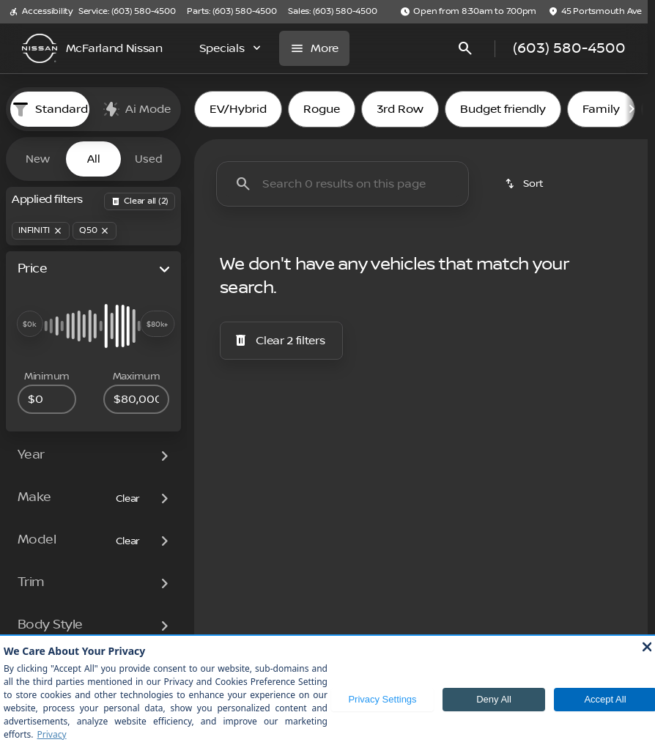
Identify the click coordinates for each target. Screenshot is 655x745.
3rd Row (400, 109)
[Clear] (128, 499)
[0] (47, 399)
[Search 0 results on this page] (342, 184)
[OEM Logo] (39, 48)
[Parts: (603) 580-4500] (231, 12)
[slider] (29, 324)
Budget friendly (503, 109)
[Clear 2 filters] (281, 341)
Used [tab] (149, 159)
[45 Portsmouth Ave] (595, 12)
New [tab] (38, 159)
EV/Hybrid (238, 109)
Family (601, 109)
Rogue (321, 109)
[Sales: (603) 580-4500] (332, 12)
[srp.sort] (525, 184)
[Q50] (94, 231)
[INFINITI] (41, 231)
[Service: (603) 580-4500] (126, 12)
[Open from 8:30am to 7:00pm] (468, 12)
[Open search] (465, 48)
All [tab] (93, 159)
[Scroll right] (631, 109)
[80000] (136, 399)
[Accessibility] (40, 12)
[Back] (139, 201)
